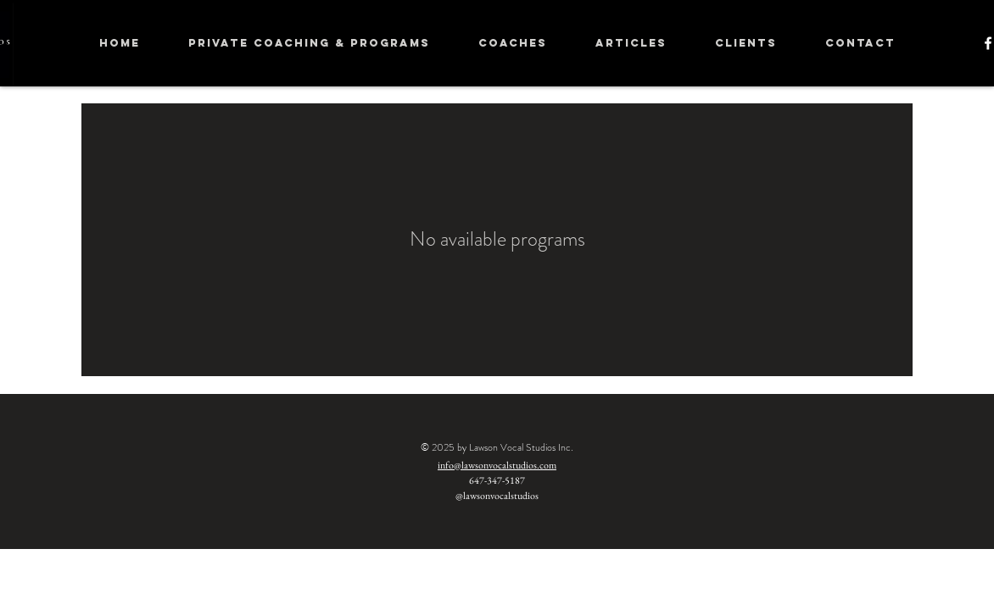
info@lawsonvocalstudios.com (497, 465)
